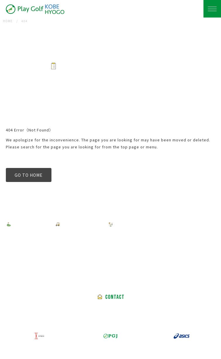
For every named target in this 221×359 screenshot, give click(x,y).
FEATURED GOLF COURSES (145, 224)
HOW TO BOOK (79, 224)
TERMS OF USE (75, 238)
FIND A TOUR (29, 224)
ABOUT (111, 238)
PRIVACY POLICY (30, 238)
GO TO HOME (29, 175)
